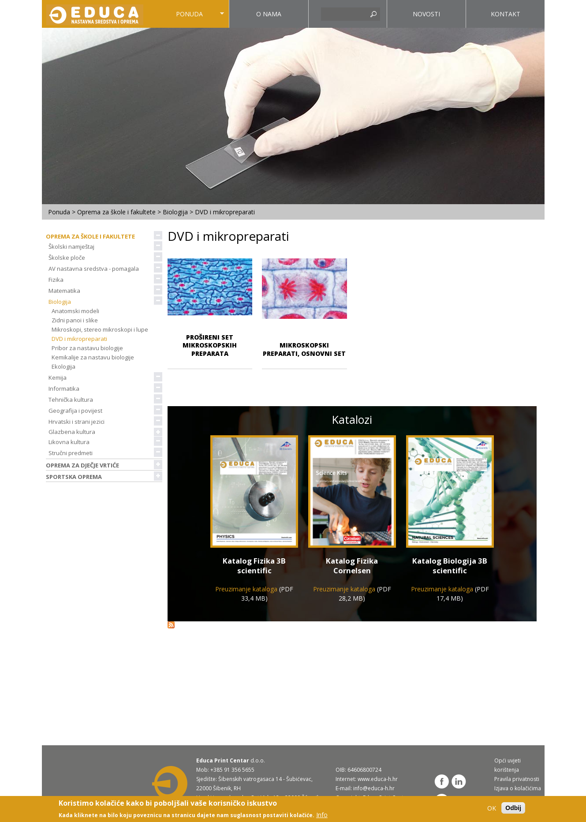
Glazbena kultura (72, 432)
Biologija (175, 212)
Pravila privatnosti (516, 779)
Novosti (426, 14)
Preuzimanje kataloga (246, 589)
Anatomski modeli (75, 311)
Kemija (60, 377)
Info (322, 815)
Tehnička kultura (74, 400)
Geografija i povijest (78, 411)
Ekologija (63, 366)
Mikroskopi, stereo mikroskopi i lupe (100, 329)
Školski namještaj (74, 246)
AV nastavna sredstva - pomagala (97, 269)
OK (491, 808)
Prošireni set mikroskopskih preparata (210, 345)
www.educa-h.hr (378, 779)
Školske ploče (70, 258)
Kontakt (505, 14)
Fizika (59, 280)
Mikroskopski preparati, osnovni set (304, 349)
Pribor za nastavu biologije (87, 348)
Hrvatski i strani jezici (79, 422)
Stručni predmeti (73, 453)
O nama (268, 14)
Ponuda (187, 19)
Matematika (67, 291)
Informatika (67, 388)
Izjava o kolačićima (517, 788)
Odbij (513, 807)
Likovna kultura (72, 442)
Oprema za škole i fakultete (116, 212)
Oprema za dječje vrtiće (85, 465)
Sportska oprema (77, 477)
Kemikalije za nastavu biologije (93, 357)
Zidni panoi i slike (75, 320)
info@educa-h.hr (374, 788)
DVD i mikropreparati (79, 339)
